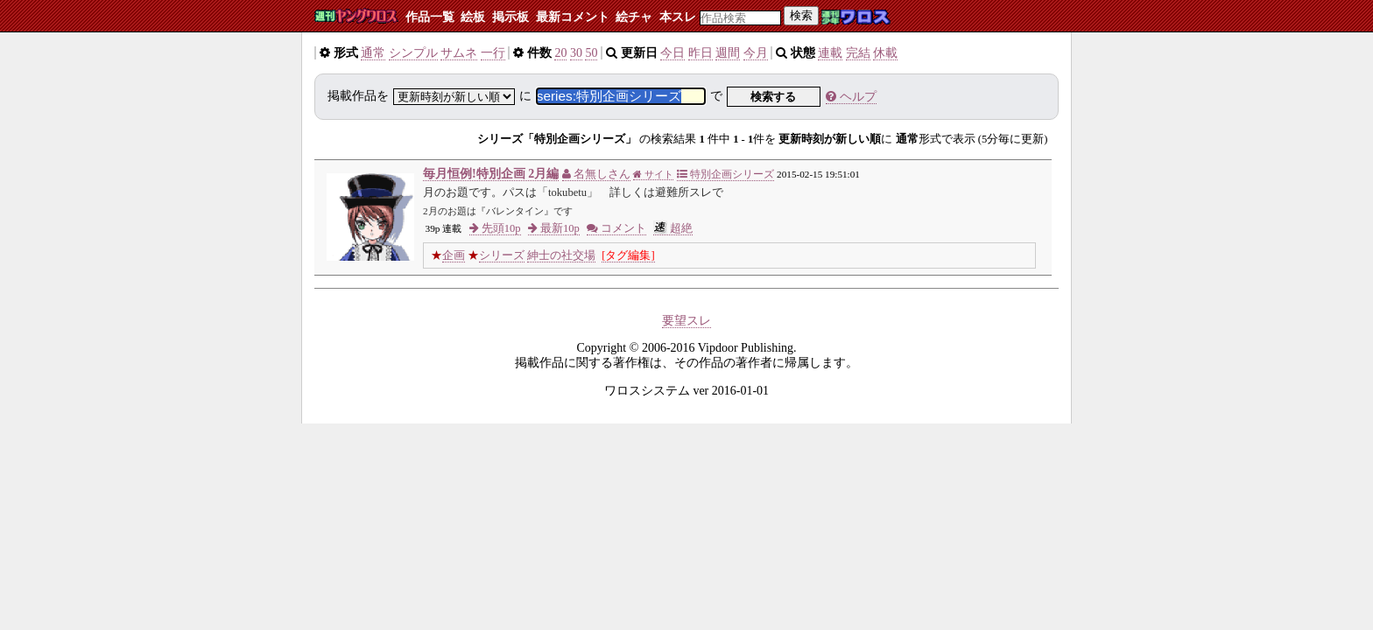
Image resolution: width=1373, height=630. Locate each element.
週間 (727, 53)
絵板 (473, 17)
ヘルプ (851, 96)
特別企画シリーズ (725, 174)
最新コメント (572, 17)
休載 (885, 53)
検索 (801, 15)
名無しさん (596, 174)
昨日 (700, 53)
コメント (616, 228)
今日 (672, 53)
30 (576, 53)
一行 (493, 53)
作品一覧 (429, 17)
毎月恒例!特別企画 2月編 (491, 173)
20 (560, 53)
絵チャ (634, 17)
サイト (653, 174)
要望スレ (686, 320)
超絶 (673, 228)
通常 (373, 53)
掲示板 (510, 17)
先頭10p (495, 228)
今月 (755, 53)
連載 (830, 53)
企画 (453, 255)
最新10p (554, 228)
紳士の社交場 (561, 255)
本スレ (677, 17)
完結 (858, 53)
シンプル (413, 53)
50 (591, 53)
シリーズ (502, 255)
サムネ (458, 53)
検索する (773, 96)
